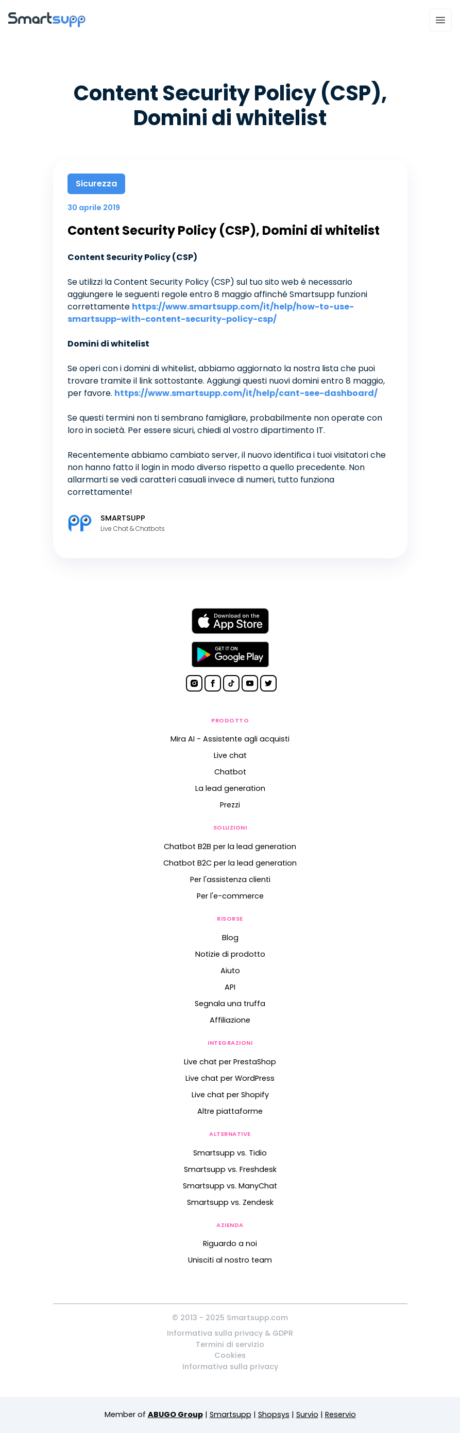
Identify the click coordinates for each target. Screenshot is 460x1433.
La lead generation (230, 788)
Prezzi (230, 805)
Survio (307, 1414)
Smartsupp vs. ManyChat (230, 1186)
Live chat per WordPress (230, 1078)
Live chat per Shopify (230, 1095)
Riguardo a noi (230, 1243)
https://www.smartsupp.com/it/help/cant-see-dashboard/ (246, 393)
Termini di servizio (230, 1344)
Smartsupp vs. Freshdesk (230, 1169)
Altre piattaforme (230, 1111)
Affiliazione (230, 1020)
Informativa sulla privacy (230, 1366)
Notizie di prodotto (230, 954)
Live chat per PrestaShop (230, 1062)
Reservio (340, 1414)
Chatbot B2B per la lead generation (230, 846)
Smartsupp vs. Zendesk (230, 1202)
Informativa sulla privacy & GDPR (230, 1333)
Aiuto (230, 970)
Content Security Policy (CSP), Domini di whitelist (223, 230)
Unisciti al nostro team (230, 1260)
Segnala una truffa (230, 1003)
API (230, 987)
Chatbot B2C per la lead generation (230, 863)
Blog (230, 938)
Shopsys (273, 1414)
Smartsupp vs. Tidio (230, 1153)
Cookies (230, 1355)
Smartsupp (230, 1414)
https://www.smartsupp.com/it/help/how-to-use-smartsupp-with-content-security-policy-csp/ (210, 313)
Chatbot (230, 772)
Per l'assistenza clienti (230, 879)
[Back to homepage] (47, 24)
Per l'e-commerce (230, 896)
